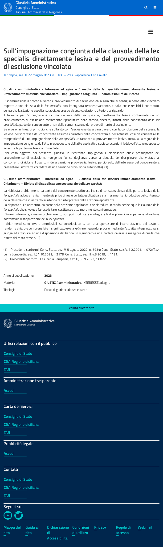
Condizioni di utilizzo (80, 529)
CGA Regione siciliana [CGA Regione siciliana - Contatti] (21, 487)
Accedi (9, 390)
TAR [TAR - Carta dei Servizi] (7, 432)
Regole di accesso (123, 529)
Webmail (145, 527)
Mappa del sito (12, 529)
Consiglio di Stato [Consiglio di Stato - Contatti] (18, 479)
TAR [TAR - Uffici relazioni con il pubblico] (7, 369)
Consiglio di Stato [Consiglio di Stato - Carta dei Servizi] (18, 416)
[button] (146, 7)
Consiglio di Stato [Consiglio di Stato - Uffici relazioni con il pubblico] (18, 353)
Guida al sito (32, 529)
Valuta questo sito (81, 307)
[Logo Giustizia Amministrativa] (8, 6)
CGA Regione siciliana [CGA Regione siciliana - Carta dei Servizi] (21, 424)
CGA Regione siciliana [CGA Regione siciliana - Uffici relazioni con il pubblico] (21, 361)
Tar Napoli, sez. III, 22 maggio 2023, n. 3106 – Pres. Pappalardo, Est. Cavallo (55, 74)
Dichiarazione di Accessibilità (58, 532)
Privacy (100, 527)
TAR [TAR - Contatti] (7, 495)
